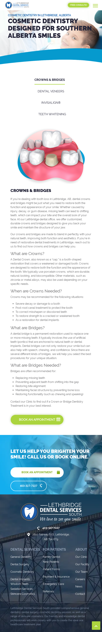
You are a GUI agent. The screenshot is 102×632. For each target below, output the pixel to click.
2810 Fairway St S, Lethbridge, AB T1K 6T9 (51, 514)
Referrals (48, 568)
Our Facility (82, 541)
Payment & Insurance (56, 554)
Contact (80, 571)
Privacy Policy (67, 627)
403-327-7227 (31, 463)
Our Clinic (81, 534)
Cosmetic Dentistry (22, 549)
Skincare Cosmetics (22, 571)
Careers (80, 556)
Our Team (81, 549)
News (78, 564)
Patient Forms (51, 546)
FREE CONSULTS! (78, 5)
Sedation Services (21, 566)
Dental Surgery (19, 541)
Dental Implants (20, 556)
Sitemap (83, 627)
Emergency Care (53, 561)
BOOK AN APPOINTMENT (39, 449)
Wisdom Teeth (19, 561)
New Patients (51, 539)
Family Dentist (51, 534)
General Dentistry (21, 534)
